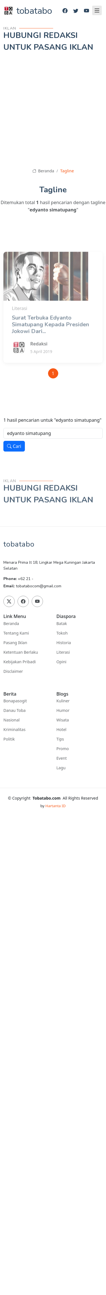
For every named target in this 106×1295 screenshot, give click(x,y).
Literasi (63, 652)
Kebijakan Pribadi (19, 662)
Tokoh (62, 633)
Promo (63, 749)
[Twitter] (76, 11)
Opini (61, 662)
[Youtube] (86, 11)
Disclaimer (13, 671)
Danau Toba (14, 710)
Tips (60, 739)
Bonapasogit (15, 701)
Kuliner (63, 701)
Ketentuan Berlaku (20, 652)
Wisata (63, 720)
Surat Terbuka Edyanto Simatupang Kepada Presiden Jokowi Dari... (50, 339)
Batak (62, 624)
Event (62, 758)
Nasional (11, 720)
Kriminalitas (14, 730)
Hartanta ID (56, 805)
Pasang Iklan (15, 643)
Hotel (61, 730)
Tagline (67, 170)
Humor (63, 710)
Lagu (61, 768)
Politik (9, 739)
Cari (14, 446)
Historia (64, 643)
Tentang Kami (16, 633)
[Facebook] (65, 11)
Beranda (43, 170)
